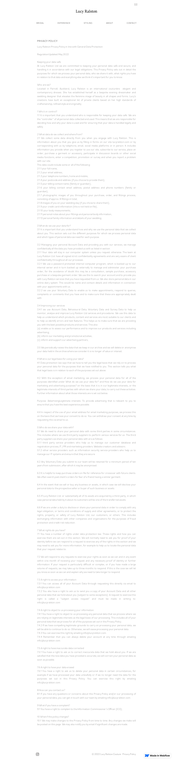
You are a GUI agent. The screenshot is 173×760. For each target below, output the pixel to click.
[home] (86, 11)
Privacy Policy (129, 754)
